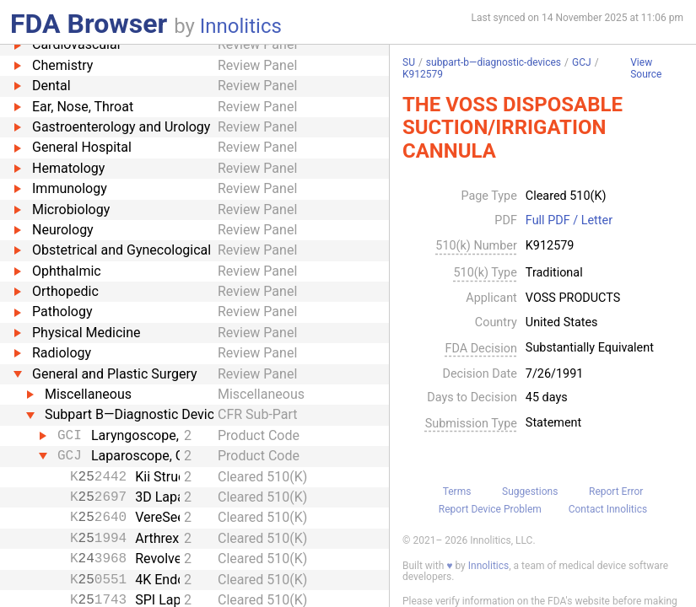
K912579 (422, 74)
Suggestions (530, 491)
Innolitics (241, 26)
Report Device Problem (490, 509)
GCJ (581, 62)
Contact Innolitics (608, 509)
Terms (457, 491)
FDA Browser (88, 24)
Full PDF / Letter (569, 221)
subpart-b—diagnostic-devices (493, 62)
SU (408, 62)
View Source (645, 68)
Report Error (616, 491)
